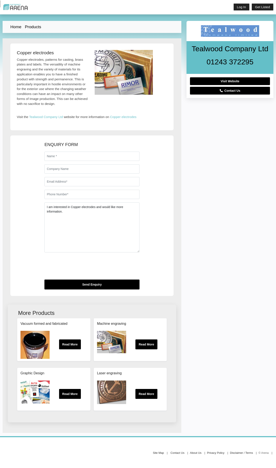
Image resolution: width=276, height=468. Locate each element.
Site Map (158, 452)
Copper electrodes (123, 117)
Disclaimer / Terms (241, 452)
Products (33, 27)
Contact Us (230, 90)
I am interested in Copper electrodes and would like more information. (92, 227)
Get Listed (262, 7)
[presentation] (77, 267)
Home (15, 27)
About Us (195, 452)
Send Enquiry (92, 284)
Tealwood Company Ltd (46, 117)
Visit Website (230, 81)
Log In (241, 7)
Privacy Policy (215, 452)
